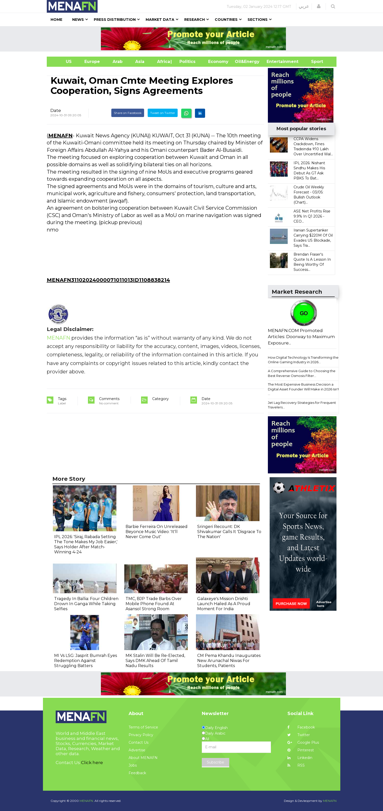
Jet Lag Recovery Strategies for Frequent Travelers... (302, 405)
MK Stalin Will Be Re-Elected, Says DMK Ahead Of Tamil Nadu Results (155, 660)
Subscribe (215, 762)
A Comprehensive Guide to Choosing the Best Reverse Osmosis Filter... (301, 373)
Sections (258, 19)
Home (56, 19)
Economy (218, 61)
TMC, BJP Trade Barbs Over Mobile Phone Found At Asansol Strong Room (154, 603)
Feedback (137, 773)
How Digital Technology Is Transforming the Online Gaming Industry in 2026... (303, 359)
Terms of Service (143, 727)
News (78, 19)
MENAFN (60, 136)
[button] (318, 6)
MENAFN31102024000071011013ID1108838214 (108, 280)
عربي (304, 6)
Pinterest (300, 750)
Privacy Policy (141, 735)
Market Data (160, 19)
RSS (296, 765)
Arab (117, 61)
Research (194, 19)
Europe (92, 61)
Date (55, 110)
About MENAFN (143, 757)
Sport (314, 61)
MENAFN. (87, 801)
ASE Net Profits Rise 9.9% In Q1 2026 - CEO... (312, 216)
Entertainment (275, 61)
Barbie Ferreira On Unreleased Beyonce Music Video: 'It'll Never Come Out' (157, 531)
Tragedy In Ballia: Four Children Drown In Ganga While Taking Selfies (86, 603)
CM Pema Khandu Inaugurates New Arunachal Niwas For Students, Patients (229, 660)
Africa (163, 61)
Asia (140, 61)
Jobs (133, 765)
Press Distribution (115, 19)
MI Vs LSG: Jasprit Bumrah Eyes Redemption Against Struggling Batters (85, 660)
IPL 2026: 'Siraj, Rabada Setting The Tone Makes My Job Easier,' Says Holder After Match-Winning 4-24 (85, 544)
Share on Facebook (128, 113)
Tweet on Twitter (162, 113)
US (62, 61)
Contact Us (138, 742)
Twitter (298, 735)
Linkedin (299, 757)
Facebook (301, 727)
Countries (226, 19)
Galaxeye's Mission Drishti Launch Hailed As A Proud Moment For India (223, 603)
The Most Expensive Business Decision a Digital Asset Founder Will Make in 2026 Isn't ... (303, 389)
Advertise (137, 750)
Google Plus (303, 742)
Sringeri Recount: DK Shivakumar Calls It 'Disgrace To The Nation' (229, 531)
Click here (92, 762)
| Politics (186, 61)
